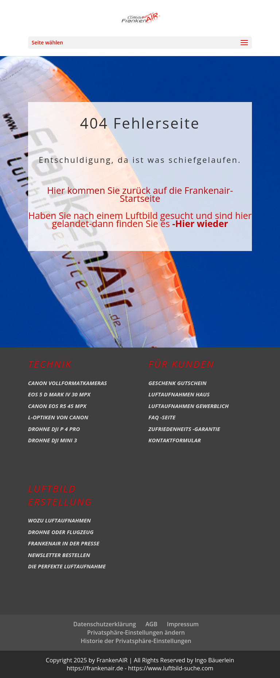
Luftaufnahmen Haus (179, 394)
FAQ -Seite (161, 417)
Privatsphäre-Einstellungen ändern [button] (136, 632)
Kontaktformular (174, 440)
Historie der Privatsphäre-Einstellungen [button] (136, 641)
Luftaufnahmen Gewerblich (188, 405)
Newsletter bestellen (59, 555)
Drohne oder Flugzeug (61, 532)
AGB (151, 624)
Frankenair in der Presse (64, 543)
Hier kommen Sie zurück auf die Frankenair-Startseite (140, 194)
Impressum (183, 624)
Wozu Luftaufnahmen (59, 520)
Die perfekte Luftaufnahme (67, 566)
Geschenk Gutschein (177, 383)
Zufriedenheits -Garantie (184, 428)
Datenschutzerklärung (104, 624)
